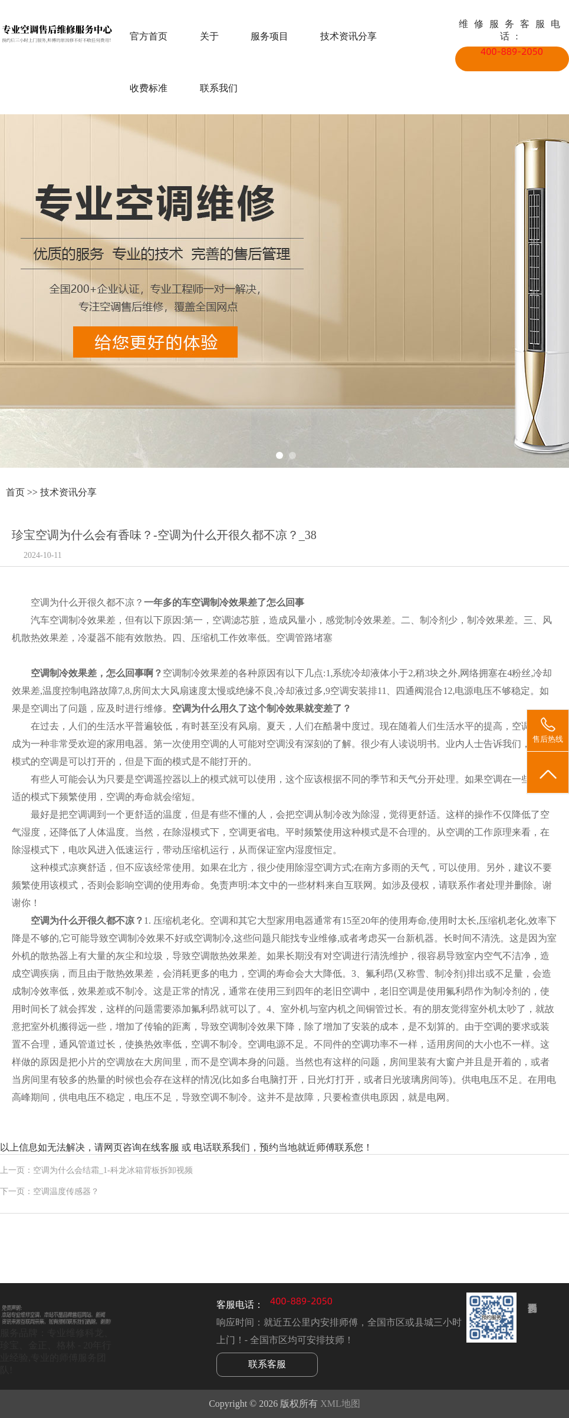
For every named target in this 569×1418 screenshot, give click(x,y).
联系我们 (219, 88)
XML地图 (340, 1404)
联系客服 (267, 1364)
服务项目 (269, 36)
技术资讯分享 (348, 36)
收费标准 (148, 88)
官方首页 (148, 36)
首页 (15, 492)
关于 (209, 36)
